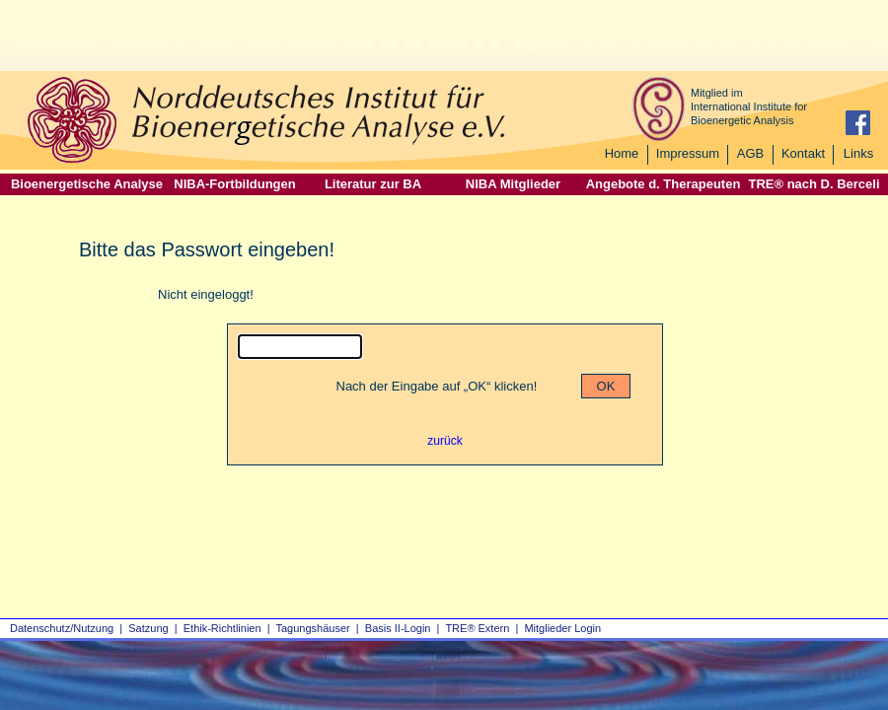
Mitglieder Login (562, 628)
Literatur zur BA (373, 184)
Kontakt (803, 153)
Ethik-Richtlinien (222, 628)
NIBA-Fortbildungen (234, 184)
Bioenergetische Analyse (87, 184)
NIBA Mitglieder (513, 184)
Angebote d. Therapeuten (663, 184)
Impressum (687, 153)
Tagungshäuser (313, 628)
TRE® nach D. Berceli (813, 184)
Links (858, 153)
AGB (750, 153)
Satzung (148, 628)
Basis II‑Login (398, 628)
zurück (444, 441)
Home (622, 153)
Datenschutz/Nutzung (61, 628)
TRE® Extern (477, 628)
